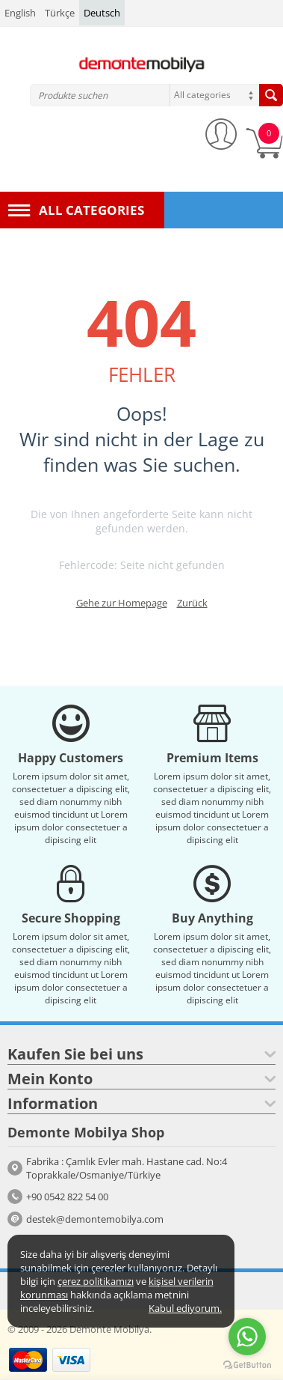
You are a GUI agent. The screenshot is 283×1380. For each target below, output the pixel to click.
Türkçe (60, 12)
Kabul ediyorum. (185, 1308)
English (20, 12)
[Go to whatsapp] (247, 1336)
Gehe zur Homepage (121, 603)
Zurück (192, 603)
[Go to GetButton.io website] (247, 1365)
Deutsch (102, 12)
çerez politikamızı (95, 1281)
